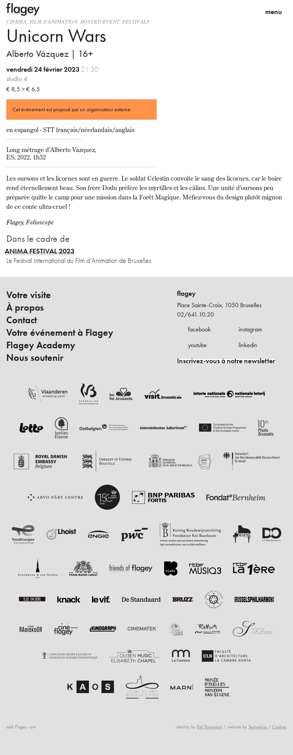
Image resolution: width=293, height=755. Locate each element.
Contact (21, 320)
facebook (199, 329)
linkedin (248, 345)
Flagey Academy (40, 345)
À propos (25, 307)
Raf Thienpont (209, 727)
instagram (250, 329)
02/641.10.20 (195, 314)
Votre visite (28, 295)
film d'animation (53, 22)
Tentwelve (257, 727)
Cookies (279, 727)
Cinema (16, 22)
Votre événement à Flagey (59, 332)
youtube (197, 345)
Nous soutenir (34, 357)
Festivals (135, 22)
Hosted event (99, 22)
